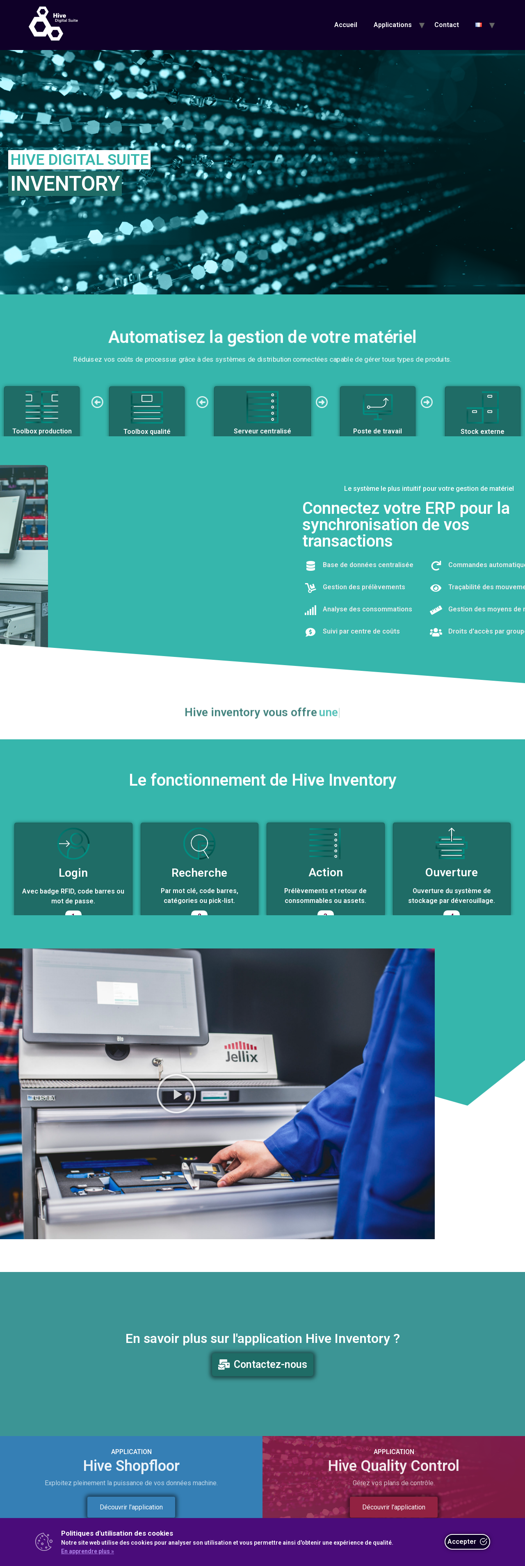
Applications (393, 25)
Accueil (345, 25)
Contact (446, 25)
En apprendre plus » (87, 1551)
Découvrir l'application (131, 1507)
